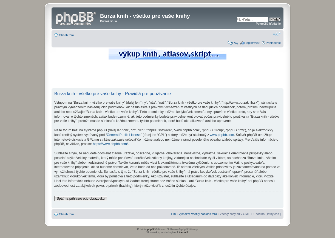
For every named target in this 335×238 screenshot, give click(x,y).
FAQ (235, 42)
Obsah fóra (66, 35)
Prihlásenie (273, 42)
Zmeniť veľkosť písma (277, 34)
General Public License (123, 135)
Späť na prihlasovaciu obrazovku (81, 198)
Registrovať (252, 42)
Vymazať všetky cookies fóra (197, 214)
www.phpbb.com (222, 135)
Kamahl (183, 232)
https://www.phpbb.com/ (110, 144)
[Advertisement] (167, 75)
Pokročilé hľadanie (268, 23)
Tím (173, 214)
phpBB (151, 229)
